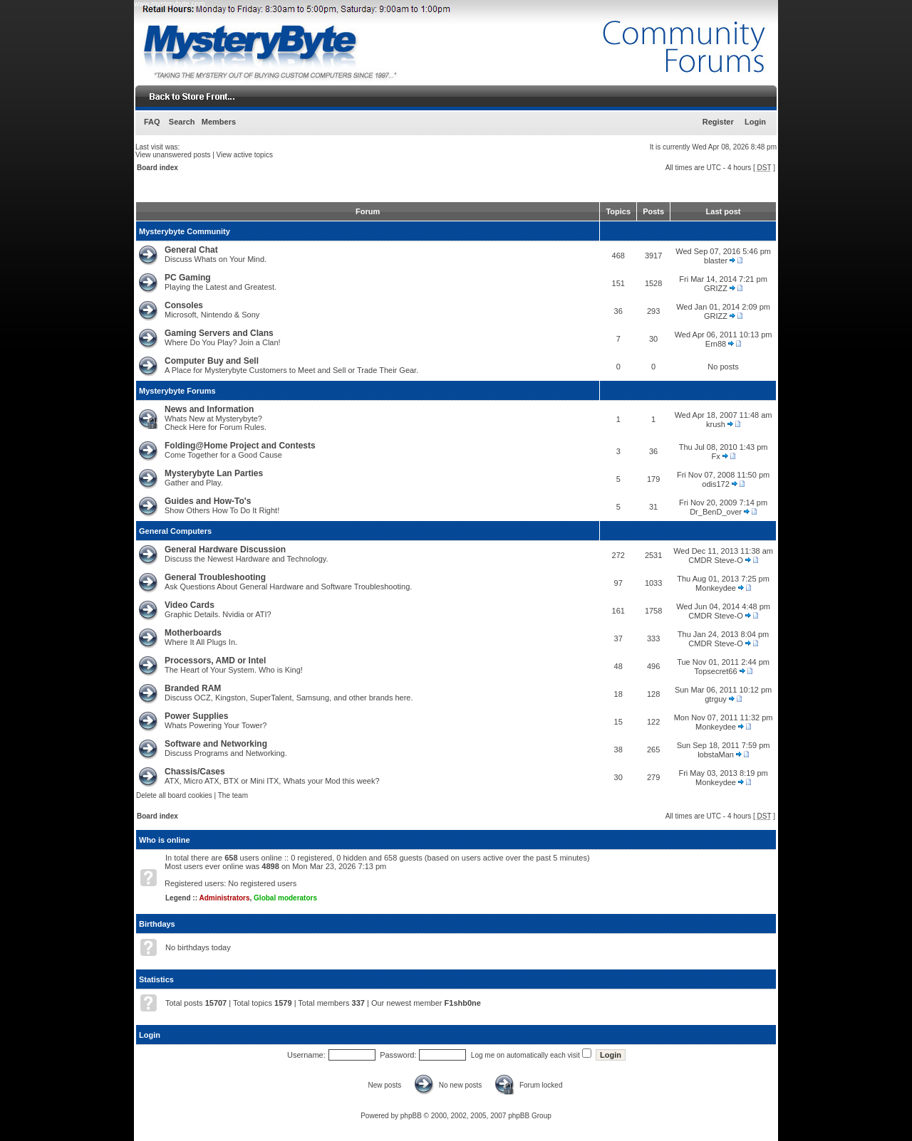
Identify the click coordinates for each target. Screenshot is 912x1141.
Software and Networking (216, 744)
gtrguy (716, 699)
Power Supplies (196, 716)
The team (233, 795)
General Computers (175, 531)
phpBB (411, 1116)
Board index (157, 168)
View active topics (245, 155)
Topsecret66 (716, 671)
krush (715, 424)
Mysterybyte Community (184, 231)
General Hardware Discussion (225, 549)
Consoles (184, 305)
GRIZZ (715, 288)
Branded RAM (193, 688)
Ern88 (715, 344)
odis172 (716, 484)
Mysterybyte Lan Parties (214, 473)
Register (718, 121)
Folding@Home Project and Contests (240, 446)
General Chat (191, 250)
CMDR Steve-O (715, 560)
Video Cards (189, 605)
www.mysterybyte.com (169, 4)
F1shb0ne (463, 1003)
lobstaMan (716, 754)
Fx (715, 456)
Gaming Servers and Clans (219, 333)
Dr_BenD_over (716, 512)
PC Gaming (188, 278)
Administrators (224, 898)
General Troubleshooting (215, 577)
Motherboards (193, 633)
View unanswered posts (172, 155)
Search (182, 121)
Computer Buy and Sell (212, 361)
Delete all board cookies (174, 795)
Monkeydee (715, 588)
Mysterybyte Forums (177, 391)
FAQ (152, 121)
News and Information (209, 409)
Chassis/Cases (195, 772)
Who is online (164, 840)
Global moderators (285, 898)
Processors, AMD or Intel (215, 661)
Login (755, 121)
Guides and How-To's (208, 501)
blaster (715, 260)
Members (219, 121)
